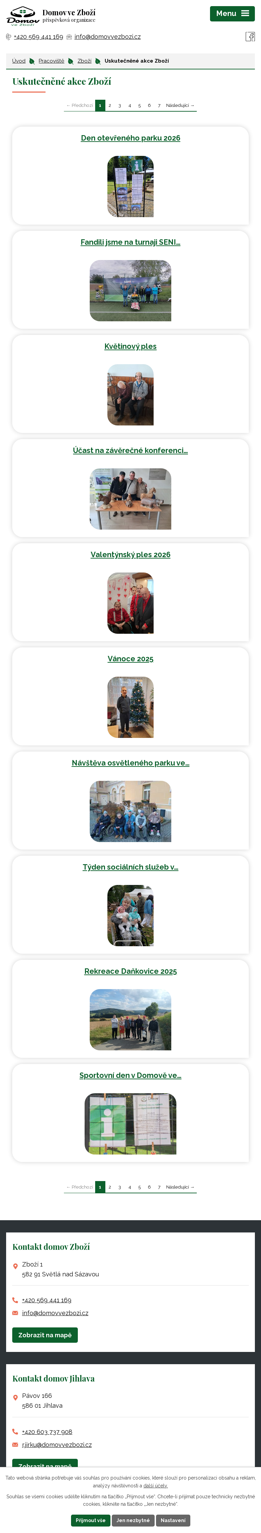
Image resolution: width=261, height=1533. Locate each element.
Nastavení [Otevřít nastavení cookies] (173, 1520)
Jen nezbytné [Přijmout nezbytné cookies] (133, 1520)
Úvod (18, 61)
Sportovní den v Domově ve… (130, 1075)
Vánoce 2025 (131, 659)
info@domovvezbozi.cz (55, 1313)
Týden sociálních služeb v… (130, 867)
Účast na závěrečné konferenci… (130, 450)
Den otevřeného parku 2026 (130, 138)
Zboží (84, 61)
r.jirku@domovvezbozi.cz (57, 1444)
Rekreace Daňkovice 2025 (130, 971)
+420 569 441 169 (46, 1300)
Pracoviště (51, 61)
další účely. (155, 1485)
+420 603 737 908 (47, 1431)
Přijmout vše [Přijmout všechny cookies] (91, 1520)
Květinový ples (130, 346)
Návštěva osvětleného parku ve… (131, 763)
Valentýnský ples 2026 (131, 554)
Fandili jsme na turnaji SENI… (130, 242)
